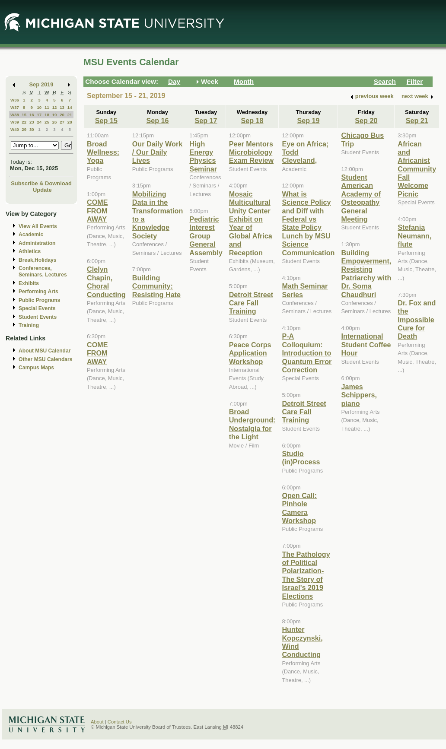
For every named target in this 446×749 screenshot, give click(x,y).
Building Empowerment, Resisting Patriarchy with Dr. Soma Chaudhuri (366, 273)
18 (47, 114)
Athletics (30, 251)
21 (69, 114)
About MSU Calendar (44, 351)
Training (29, 325)
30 (31, 129)
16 (31, 114)
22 (24, 122)
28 (69, 122)
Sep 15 (106, 120)
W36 (14, 100)
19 (54, 114)
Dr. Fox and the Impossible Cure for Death (417, 319)
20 (62, 114)
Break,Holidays (38, 260)
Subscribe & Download (41, 183)
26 (54, 122)
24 (39, 122)
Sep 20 (366, 120)
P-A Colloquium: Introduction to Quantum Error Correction (306, 353)
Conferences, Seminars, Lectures (43, 271)
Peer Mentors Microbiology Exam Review (251, 152)
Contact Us (120, 721)
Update (42, 190)
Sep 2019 (41, 84)
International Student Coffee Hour (366, 344)
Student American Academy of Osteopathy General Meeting (361, 198)
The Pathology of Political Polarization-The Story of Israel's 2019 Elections (306, 575)
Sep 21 (417, 120)
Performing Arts (38, 292)
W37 (14, 107)
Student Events (38, 317)
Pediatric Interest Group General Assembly (205, 236)
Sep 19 (308, 120)
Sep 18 (252, 120)
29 (24, 129)
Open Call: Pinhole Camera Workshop (299, 508)
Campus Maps (36, 368)
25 (47, 122)
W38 (14, 114)
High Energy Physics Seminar (203, 156)
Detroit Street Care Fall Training (251, 303)
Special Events (37, 308)
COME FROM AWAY (97, 210)
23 (31, 122)
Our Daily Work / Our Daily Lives (157, 152)
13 (62, 107)
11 (47, 107)
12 (54, 107)
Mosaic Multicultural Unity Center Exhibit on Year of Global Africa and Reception (250, 223)
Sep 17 (205, 120)
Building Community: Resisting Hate (156, 286)
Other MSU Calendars (46, 359)
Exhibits (29, 283)
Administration (37, 243)
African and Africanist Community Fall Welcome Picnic (417, 169)
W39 (14, 122)
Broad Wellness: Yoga (103, 152)
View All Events (38, 226)
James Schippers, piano (359, 395)
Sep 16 (158, 120)
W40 (14, 129)
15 (24, 114)
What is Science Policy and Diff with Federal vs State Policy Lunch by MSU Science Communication (308, 223)
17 (39, 114)
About (97, 721)
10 (39, 107)
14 (69, 107)
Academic (31, 235)
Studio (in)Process (301, 458)
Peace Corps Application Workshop (250, 353)
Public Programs (39, 300)
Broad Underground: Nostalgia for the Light (252, 424)
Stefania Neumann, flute (414, 235)
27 (62, 122)
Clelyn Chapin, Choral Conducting (106, 281)
